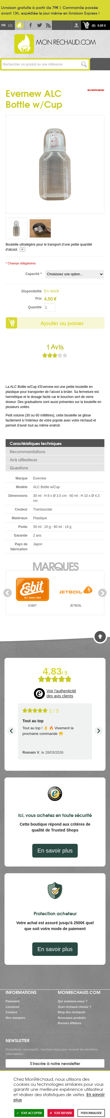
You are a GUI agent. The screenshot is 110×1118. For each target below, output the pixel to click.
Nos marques (15, 1017)
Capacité (33, 274)
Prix (38, 299)
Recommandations (27, 451)
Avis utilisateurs (23, 459)
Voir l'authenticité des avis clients (61, 693)
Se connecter (76, 25)
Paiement (12, 1001)
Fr (3, 25)
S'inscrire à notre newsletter (55, 1063)
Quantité (35, 307)
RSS (47, 25)
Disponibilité (31, 291)
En (10, 25)
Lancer (83, 64)
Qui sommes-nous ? (73, 1001)
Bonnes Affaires (69, 1023)
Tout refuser (61, 1113)
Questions (19, 468)
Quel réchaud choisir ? (74, 1006)
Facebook (29, 25)
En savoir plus (55, 850)
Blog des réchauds (71, 1012)
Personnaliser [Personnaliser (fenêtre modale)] (91, 1113)
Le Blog (19, 25)
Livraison (12, 1006)
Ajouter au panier (62, 323)
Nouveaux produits (72, 1017)
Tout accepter (29, 1113)
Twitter (38, 25)
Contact (11, 1012)
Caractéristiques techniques (35, 443)
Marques (55, 565)
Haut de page (100, 637)
